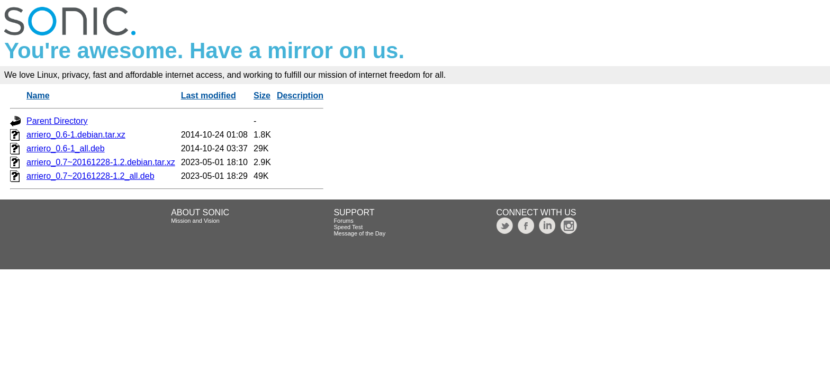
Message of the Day (359, 233)
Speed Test (348, 227)
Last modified (208, 95)
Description (300, 95)
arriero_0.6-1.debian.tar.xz (75, 134)
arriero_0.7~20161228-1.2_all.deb (90, 175)
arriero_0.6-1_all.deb (65, 148)
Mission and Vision (195, 220)
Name (38, 95)
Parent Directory (57, 120)
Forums (343, 220)
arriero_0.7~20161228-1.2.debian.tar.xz (100, 162)
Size (262, 95)
